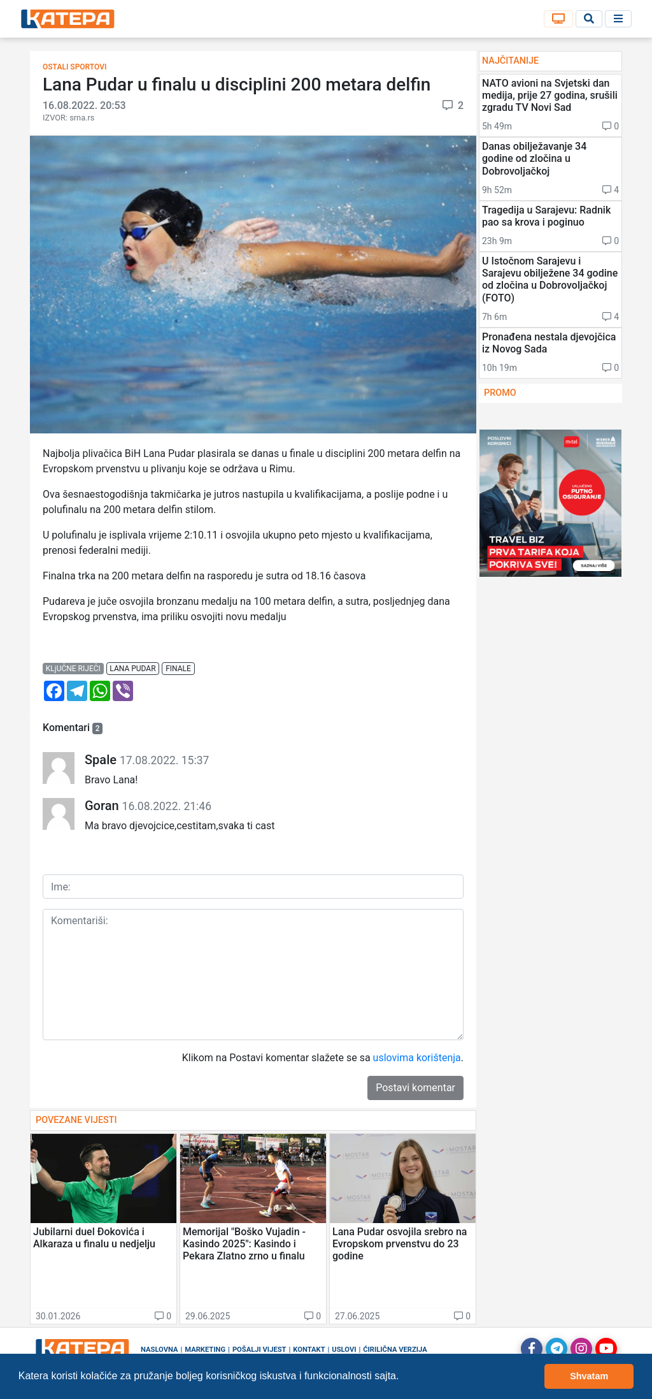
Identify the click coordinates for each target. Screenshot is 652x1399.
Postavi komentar (415, 1088)
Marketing (205, 1349)
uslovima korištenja (417, 1058)
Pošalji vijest (259, 1349)
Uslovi (344, 1349)
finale (178, 668)
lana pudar (132, 668)
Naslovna (159, 1349)
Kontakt (309, 1349)
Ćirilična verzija (395, 1349)
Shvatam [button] (589, 1376)
